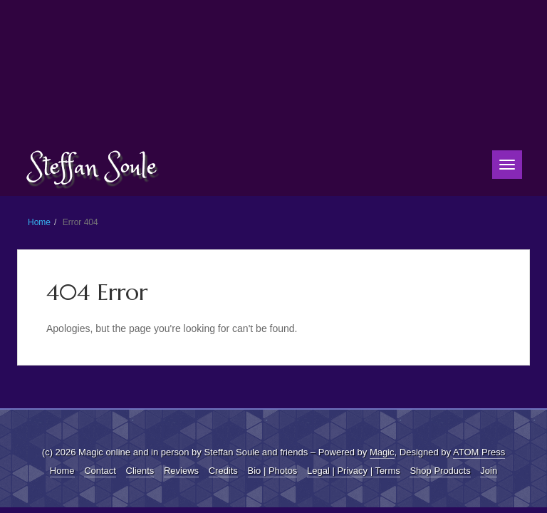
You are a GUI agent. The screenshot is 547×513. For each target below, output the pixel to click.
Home (39, 222)
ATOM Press (479, 452)
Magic (382, 452)
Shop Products (440, 470)
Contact (100, 470)
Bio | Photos (273, 470)
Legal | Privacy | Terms (353, 470)
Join (488, 470)
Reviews (181, 470)
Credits (223, 470)
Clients (140, 470)
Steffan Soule (92, 168)
